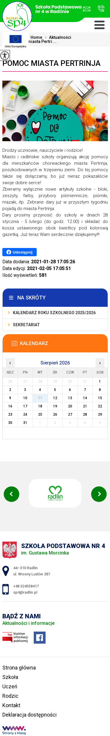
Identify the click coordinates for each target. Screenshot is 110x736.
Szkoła (10, 677)
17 (25, 406)
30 (10, 423)
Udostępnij (19, 252)
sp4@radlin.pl (86, 9)
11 (40, 398)
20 (70, 406)
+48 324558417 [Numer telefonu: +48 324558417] (26, 586)
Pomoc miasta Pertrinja (51, 63)
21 (85, 406)
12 (55, 398)
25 (40, 414)
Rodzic (10, 696)
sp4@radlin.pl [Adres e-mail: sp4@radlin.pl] (25, 592)
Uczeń (9, 686)
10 (25, 398)
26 (55, 414)
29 (100, 414)
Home (36, 37)
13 (70, 398)
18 (40, 406)
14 (85, 398)
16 (10, 406)
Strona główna (19, 668)
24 (25, 414)
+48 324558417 (101, 8)
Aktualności (56, 37)
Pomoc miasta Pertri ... (31, 41)
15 (100, 398)
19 (55, 406)
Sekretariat (26, 324)
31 (25, 423)
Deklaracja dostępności (29, 715)
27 (70, 414)
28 (85, 414)
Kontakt (11, 705)
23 (10, 414)
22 (100, 406)
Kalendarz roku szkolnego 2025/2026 (54, 312)
